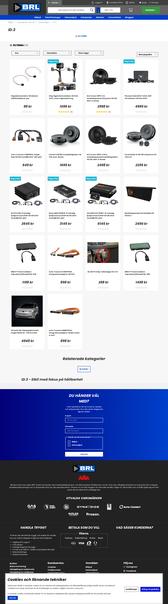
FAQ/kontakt (54, 570)
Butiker (13, 563)
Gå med (84, 454)
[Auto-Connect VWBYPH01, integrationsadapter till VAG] (65, 275)
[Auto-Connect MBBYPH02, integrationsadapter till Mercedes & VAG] (65, 334)
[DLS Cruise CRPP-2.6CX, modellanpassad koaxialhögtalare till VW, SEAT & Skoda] (103, 158)
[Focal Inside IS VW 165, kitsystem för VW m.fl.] (141, 158)
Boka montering (18, 566)
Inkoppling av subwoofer (22, 569)
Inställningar (131, 589)
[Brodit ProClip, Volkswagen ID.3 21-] (103, 275)
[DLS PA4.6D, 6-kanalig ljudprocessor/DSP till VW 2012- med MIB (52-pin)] (27, 216)
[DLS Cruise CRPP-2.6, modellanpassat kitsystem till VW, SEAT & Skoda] (103, 99)
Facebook (131, 571)
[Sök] (71, 10)
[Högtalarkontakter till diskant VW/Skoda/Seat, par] (27, 99)
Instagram (131, 567)
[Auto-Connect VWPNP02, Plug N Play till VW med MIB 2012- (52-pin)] (27, 158)
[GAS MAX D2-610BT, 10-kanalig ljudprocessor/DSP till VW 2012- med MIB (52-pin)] (103, 216)
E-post (68, 416)
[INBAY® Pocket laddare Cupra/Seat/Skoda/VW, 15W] (141, 275)
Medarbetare (92, 573)
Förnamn (69, 426)
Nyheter (100, 17)
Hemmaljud (71, 17)
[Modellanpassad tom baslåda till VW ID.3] (141, 216)
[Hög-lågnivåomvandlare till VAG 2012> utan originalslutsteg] (65, 99)
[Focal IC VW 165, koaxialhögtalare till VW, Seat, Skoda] (65, 158)
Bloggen (129, 17)
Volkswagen (43, 22)
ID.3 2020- (82, 36)
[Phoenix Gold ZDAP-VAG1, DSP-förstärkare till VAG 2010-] (141, 99)
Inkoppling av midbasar (22, 572)
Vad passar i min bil (26, 22)
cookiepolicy (78, 588)
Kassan (150, 10)
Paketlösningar (53, 17)
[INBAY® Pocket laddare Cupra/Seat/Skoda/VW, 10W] (27, 275)
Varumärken (114, 17)
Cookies (52, 567)
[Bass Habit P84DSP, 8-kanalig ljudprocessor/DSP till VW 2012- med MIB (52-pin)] (65, 216)
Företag (154, 2)
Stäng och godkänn (150, 589)
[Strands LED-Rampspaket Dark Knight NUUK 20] (27, 334)
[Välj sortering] (147, 55)
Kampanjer (86, 17)
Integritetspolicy (56, 573)
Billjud (38, 17)
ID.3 (54, 22)
